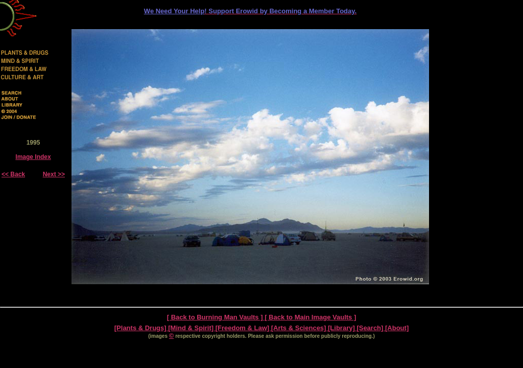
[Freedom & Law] (243, 328)
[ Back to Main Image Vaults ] (310, 317)
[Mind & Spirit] (191, 328)
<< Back (13, 174)
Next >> (54, 174)
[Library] (342, 328)
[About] (397, 328)
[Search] (370, 328)
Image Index (33, 156)
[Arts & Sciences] (299, 328)
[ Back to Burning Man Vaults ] (216, 317)
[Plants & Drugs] (141, 328)
